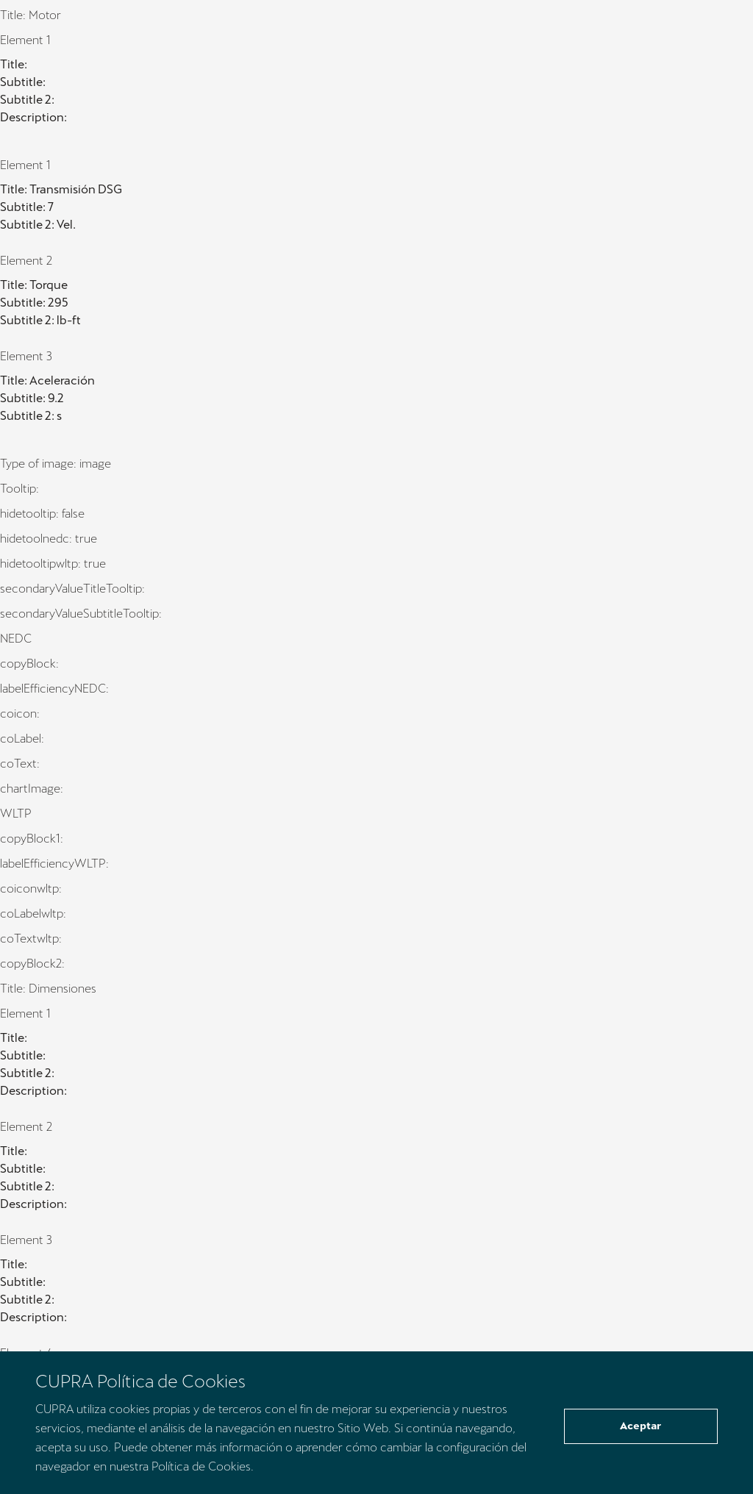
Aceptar (640, 1426)
